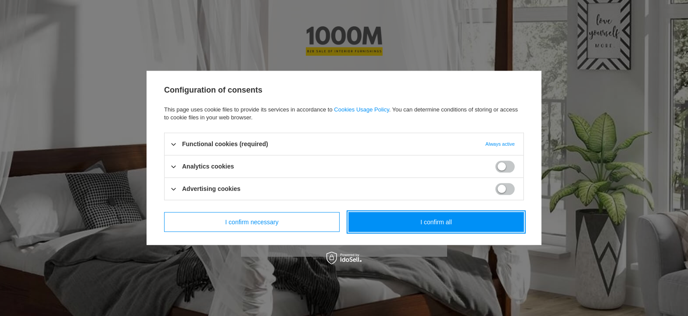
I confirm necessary (251, 222)
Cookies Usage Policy (361, 109)
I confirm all (436, 222)
